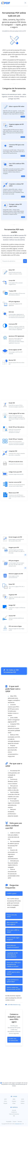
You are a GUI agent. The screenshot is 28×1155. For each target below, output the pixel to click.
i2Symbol (14, 1130)
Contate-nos (14, 1140)
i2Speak (5, 1132)
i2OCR (22, 1127)
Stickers (22, 1132)
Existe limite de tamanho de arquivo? (14, 975)
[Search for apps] (12, 290)
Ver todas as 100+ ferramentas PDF (11, 700)
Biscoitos (20, 1150)
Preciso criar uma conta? (14, 944)
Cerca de (14, 1138)
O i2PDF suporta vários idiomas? (14, 1001)
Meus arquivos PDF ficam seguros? (14, 952)
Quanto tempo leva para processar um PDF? (14, 1017)
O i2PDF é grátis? (14, 922)
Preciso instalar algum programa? (14, 967)
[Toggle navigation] (25, 2)
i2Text (5, 1130)
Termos (14, 1150)
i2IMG (14, 1127)
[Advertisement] (14, 24)
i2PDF (5, 1127)
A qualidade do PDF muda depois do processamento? (14, 983)
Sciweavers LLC (18, 1152)
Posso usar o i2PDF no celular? (14, 959)
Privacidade (8, 1150)
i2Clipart (22, 1130)
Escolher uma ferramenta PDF (13, 1068)
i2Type (13, 1132)
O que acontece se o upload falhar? (14, 1009)
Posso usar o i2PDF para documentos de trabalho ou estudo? (14, 993)
